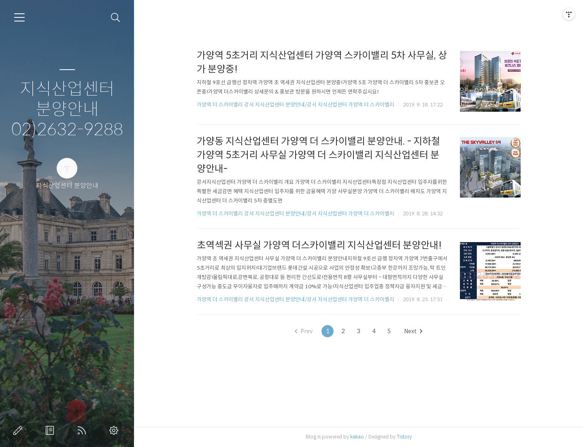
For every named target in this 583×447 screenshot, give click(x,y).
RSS (83, 430)
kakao (357, 437)
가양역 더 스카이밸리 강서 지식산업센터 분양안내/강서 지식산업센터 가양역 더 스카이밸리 (295, 104)
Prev (304, 331)
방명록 (51, 430)
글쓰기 (19, 430)
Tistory (404, 437)
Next (413, 331)
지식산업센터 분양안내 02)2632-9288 (67, 109)
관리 (115, 430)
